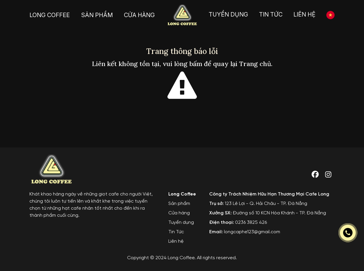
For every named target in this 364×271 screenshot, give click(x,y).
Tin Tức (176, 234)
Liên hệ (176, 244)
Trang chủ (255, 64)
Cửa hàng (179, 216)
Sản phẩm (179, 206)
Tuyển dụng (181, 225)
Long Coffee (182, 197)
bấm (195, 64)
